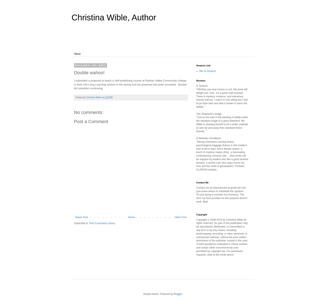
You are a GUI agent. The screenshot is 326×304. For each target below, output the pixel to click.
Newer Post (81, 217)
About (77, 53)
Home (131, 217)
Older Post (180, 217)
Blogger (178, 294)
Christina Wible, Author (114, 17)
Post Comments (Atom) (102, 223)
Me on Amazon (207, 71)
